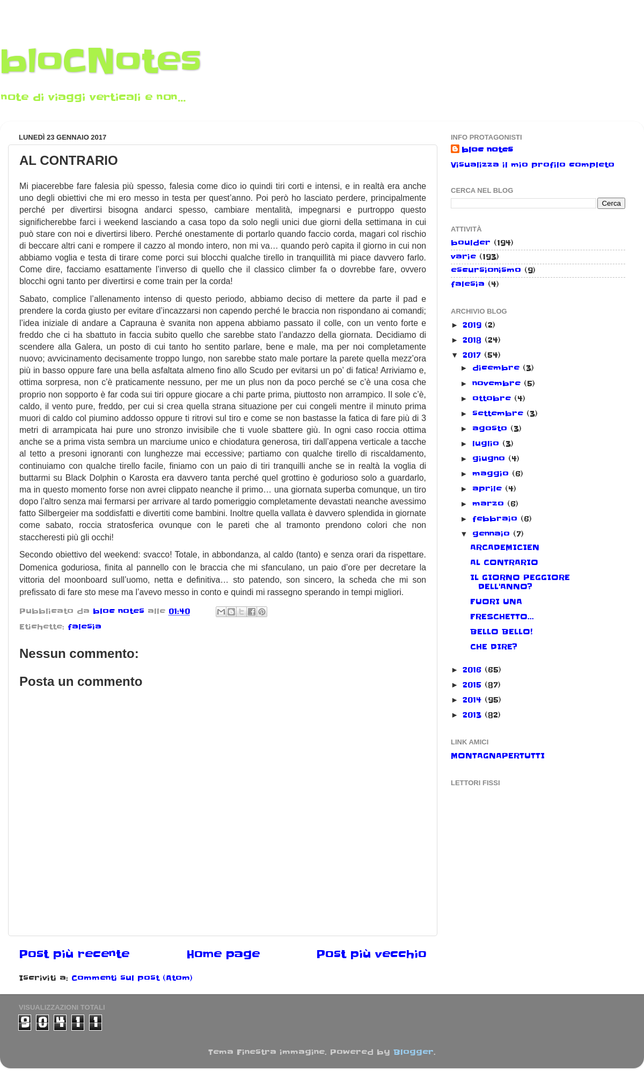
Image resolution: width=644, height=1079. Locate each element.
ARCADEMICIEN (504, 547)
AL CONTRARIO (504, 562)
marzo (489, 503)
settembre (499, 413)
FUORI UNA (496, 601)
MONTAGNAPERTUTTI (498, 755)
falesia (84, 626)
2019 (474, 325)
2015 (474, 684)
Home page (223, 954)
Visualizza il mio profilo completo (532, 165)
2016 (474, 669)
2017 (473, 355)
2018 (474, 340)
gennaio (492, 533)
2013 (474, 714)
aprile (488, 488)
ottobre (493, 398)
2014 (474, 699)
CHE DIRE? (493, 646)
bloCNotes (100, 61)
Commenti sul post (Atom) (132, 978)
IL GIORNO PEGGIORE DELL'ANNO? (520, 582)
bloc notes (487, 149)
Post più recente (74, 954)
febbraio (496, 518)
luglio (487, 443)
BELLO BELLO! (501, 631)
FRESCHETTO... (502, 616)
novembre (498, 383)
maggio (492, 473)
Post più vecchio (371, 954)
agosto (491, 428)
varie (463, 256)
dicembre (497, 368)
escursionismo (486, 270)
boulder (471, 242)
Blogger (413, 1052)
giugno (490, 458)
